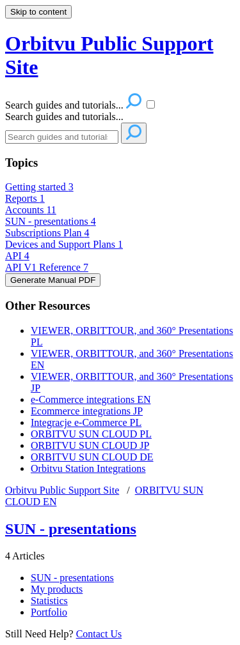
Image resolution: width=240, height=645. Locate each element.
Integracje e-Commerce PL (86, 422)
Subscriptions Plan (47, 232)
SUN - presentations (50, 221)
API (17, 255)
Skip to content (38, 12)
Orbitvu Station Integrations (88, 468)
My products (57, 589)
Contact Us (99, 633)
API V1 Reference (46, 267)
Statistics (49, 600)
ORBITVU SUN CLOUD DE (92, 457)
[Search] (61, 137)
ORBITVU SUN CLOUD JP (90, 445)
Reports (25, 198)
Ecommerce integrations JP (87, 411)
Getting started (39, 186)
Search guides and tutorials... (64, 116)
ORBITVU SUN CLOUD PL (91, 434)
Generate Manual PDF (52, 280)
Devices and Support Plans (64, 244)
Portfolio (49, 612)
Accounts (30, 209)
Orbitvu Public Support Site (62, 490)
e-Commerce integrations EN (91, 399)
